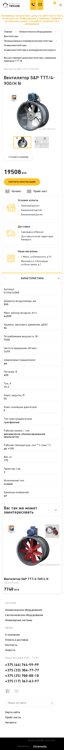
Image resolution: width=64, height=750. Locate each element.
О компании (12, 635)
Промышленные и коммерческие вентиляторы (28, 41)
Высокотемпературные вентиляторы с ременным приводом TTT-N (30, 59)
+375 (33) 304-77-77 (22, 670)
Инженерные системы (18, 620)
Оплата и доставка (16, 640)
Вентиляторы (11, 36)
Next (59, 278)
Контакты (11, 645)
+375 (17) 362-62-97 (22, 681)
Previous (4, 278)
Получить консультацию (22, 182)
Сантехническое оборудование (24, 615)
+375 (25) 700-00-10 (22, 676)
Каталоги (10, 722)
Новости (10, 650)
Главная (8, 32)
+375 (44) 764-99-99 (22, 665)
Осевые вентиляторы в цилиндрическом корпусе (30, 50)
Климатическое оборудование (35, 32)
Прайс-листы (13, 717)
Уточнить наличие (19, 157)
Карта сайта (12, 712)
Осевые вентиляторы (15, 45)
